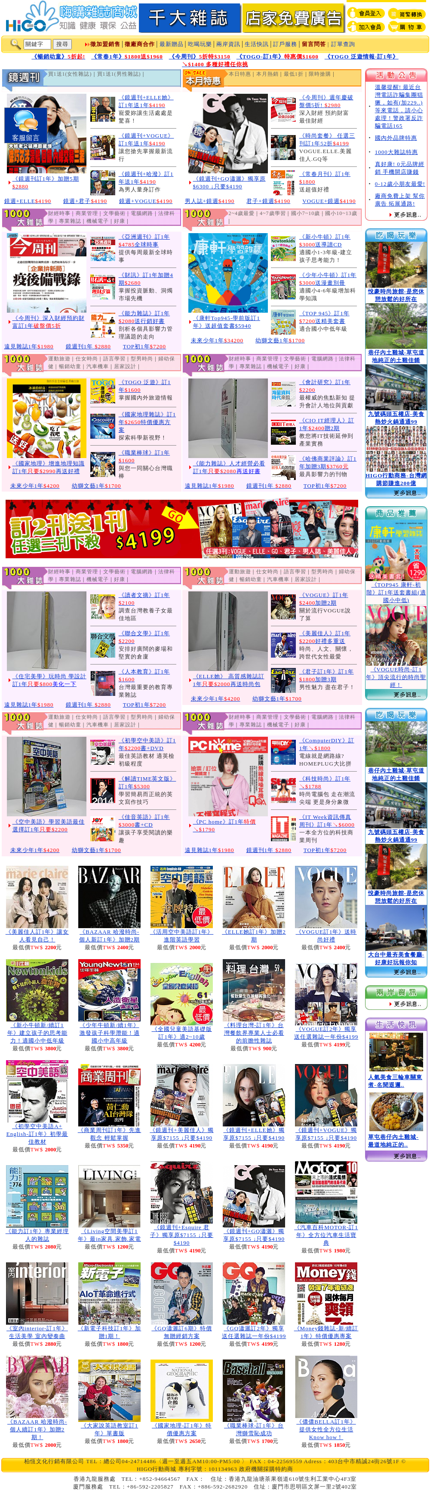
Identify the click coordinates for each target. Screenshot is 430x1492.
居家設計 (125, 366)
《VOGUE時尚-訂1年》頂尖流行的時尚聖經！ (396, 677)
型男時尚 (142, 359)
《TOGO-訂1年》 (277, 56)
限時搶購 (320, 74)
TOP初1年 (144, 346)
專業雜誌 (70, 221)
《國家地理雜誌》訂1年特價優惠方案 (147, 422)
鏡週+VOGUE (145, 201)
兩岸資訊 (228, 44)
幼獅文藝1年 (280, 340)
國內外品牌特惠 (396, 138)
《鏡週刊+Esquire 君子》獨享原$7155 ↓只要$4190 (181, 1235)
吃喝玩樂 (200, 44)
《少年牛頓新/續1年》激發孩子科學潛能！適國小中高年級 (110, 1033)
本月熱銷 (267, 74)
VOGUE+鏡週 (329, 201)
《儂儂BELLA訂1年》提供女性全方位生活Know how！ (326, 1429)
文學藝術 (114, 213)
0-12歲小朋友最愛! (400, 184)
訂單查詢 (343, 44)
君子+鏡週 (268, 201)
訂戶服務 (285, 44)
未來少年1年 (217, 340)
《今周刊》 (199, 56)
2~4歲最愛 (242, 213)
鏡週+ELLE (28, 201)
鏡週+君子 (85, 201)
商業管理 (87, 213)
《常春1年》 (127, 56)
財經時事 (59, 213)
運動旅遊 (59, 359)
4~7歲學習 (273, 213)
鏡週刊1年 (88, 346)
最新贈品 (172, 44)
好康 (119, 221)
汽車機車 (97, 366)
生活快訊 (257, 44)
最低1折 (294, 74)
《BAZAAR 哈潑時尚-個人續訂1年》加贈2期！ (37, 1429)
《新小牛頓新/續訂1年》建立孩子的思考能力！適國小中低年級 (37, 1033)
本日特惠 (240, 74)
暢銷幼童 (70, 366)
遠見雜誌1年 (29, 346)
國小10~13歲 (341, 213)
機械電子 (97, 221)
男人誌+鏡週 (210, 201)
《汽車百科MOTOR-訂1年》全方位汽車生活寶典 (326, 1235)
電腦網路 (142, 213)
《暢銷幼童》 (58, 56)
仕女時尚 (87, 359)
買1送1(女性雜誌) (70, 74)
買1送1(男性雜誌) (119, 74)
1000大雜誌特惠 (396, 152)
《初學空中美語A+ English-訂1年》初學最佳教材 (37, 1134)
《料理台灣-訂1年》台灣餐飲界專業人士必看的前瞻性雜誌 (254, 1033)
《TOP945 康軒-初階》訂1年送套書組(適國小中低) (396, 592)
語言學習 (114, 359)
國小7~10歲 (305, 213)
